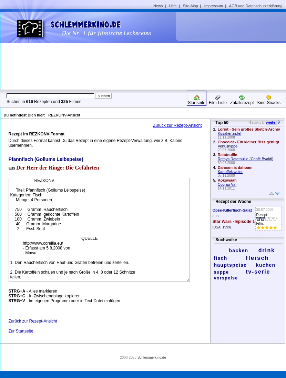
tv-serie (258, 272)
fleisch (257, 258)
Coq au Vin (227, 184)
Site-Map (190, 6)
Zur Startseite (21, 331)
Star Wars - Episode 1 (234, 221)
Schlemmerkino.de (151, 357)
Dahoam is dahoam (235, 167)
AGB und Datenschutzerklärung (256, 6)
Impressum (213, 6)
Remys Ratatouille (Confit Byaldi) (245, 159)
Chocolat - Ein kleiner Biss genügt (248, 142)
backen (238, 250)
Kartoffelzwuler (230, 172)
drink (266, 250)
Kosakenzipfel (230, 133)
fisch (220, 258)
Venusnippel (228, 146)
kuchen (266, 265)
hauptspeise (230, 265)
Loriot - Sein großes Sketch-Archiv (249, 129)
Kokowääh (227, 180)
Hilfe (173, 6)
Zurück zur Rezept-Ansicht (177, 125)
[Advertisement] (229, 50)
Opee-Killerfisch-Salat (232, 210)
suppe (221, 272)
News (158, 6)
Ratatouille (227, 155)
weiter (271, 122)
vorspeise (226, 277)
